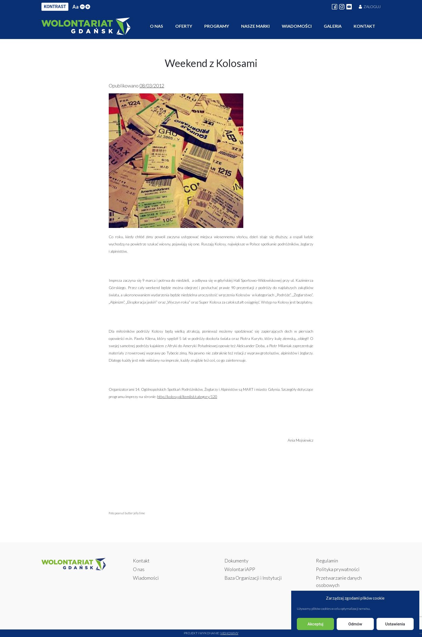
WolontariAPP (239, 569)
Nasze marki (255, 26)
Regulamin (327, 561)
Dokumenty (236, 561)
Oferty (183, 26)
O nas (156, 26)
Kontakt (364, 26)
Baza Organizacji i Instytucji (253, 578)
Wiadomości (297, 26)
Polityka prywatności (338, 569)
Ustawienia (395, 624)
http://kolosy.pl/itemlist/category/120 (187, 396)
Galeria (333, 26)
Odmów (355, 624)
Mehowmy (229, 633)
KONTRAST (55, 6)
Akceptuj (315, 624)
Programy (216, 26)
